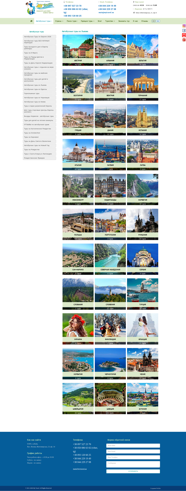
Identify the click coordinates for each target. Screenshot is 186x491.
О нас (135, 21)
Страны (59, 21)
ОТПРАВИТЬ (133, 471)
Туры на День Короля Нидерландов (40, 63)
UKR (154, 21)
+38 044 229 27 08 (107, 9)
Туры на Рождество (33, 149)
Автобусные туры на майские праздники (37, 74)
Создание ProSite (155, 488)
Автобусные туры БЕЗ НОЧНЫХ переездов (38, 41)
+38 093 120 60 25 (72, 15)
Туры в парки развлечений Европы (39, 106)
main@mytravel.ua (106, 12)
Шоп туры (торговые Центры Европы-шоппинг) (41, 111)
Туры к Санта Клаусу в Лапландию (39, 154)
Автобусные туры (44, 21)
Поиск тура (72, 21)
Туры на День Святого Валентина (39, 141)
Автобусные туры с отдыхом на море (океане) (40, 68)
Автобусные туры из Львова (37, 85)
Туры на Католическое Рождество (39, 129)
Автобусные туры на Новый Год (38, 145)
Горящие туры (87, 21)
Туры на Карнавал (33, 137)
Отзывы (144, 21)
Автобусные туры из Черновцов (38, 98)
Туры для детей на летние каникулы (40, 120)
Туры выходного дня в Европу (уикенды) (37, 47)
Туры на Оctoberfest (33, 133)
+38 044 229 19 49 (107, 5)
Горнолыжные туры (33, 93)
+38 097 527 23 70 (72, 5)
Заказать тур (123, 21)
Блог (100, 21)
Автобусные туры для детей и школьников (37, 80)
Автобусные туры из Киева (36, 102)
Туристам (110, 21)
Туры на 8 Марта (32, 53)
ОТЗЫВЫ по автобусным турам (38, 124)
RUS (158, 21)
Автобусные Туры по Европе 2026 (39, 37)
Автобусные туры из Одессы (37, 89)
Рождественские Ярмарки (36, 158)
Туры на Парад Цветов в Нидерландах (35, 58)
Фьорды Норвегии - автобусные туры (40, 116)
